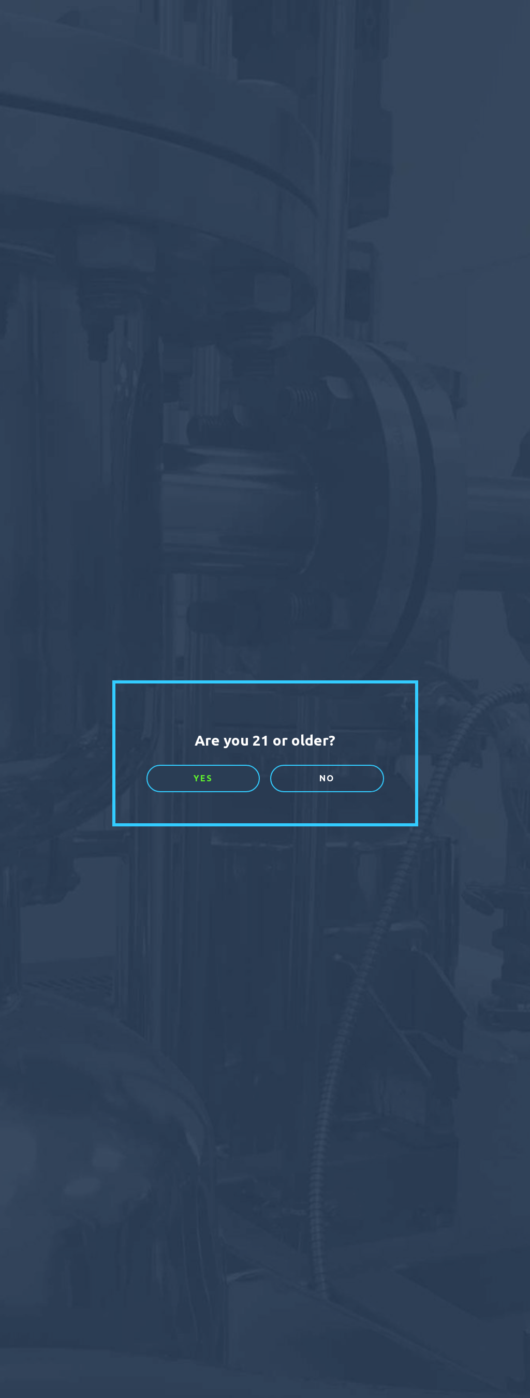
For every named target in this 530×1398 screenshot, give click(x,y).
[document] (265, 699)
